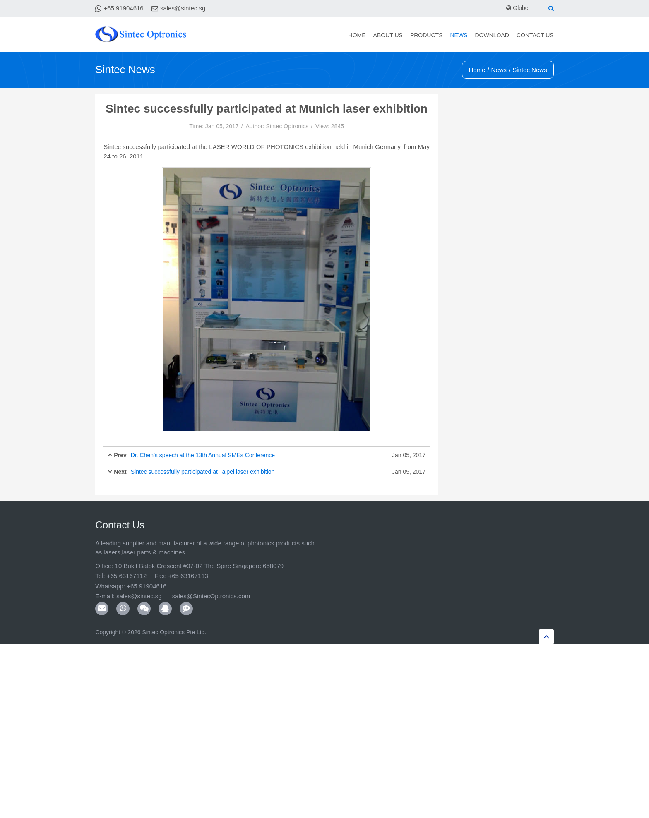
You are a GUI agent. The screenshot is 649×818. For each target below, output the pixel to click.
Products (426, 35)
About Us (388, 35)
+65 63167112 (127, 575)
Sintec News (529, 69)
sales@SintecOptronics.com (211, 596)
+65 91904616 (123, 8)
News (458, 35)
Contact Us (535, 35)
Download (492, 35)
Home (357, 35)
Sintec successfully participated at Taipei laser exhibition (203, 471)
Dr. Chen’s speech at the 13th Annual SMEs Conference (203, 455)
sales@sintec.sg (182, 8)
